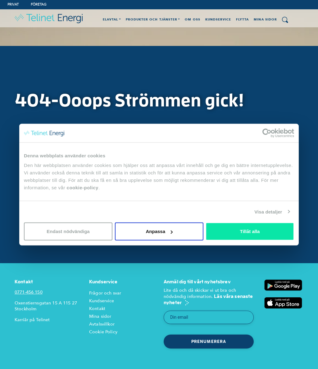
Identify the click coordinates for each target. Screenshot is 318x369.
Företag (39, 4)
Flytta (242, 19)
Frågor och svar (105, 293)
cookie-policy (82, 187)
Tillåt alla (250, 231)
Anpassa (159, 231)
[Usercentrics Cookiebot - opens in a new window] (267, 132)
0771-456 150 (29, 292)
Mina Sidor (265, 19)
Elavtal (110, 19)
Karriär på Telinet (32, 320)
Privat (13, 4)
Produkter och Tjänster (151, 19)
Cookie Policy (103, 332)
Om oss (192, 19)
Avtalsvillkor (102, 324)
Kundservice (218, 19)
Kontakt (97, 309)
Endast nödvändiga (68, 231)
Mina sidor (100, 316)
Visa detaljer (268, 211)
